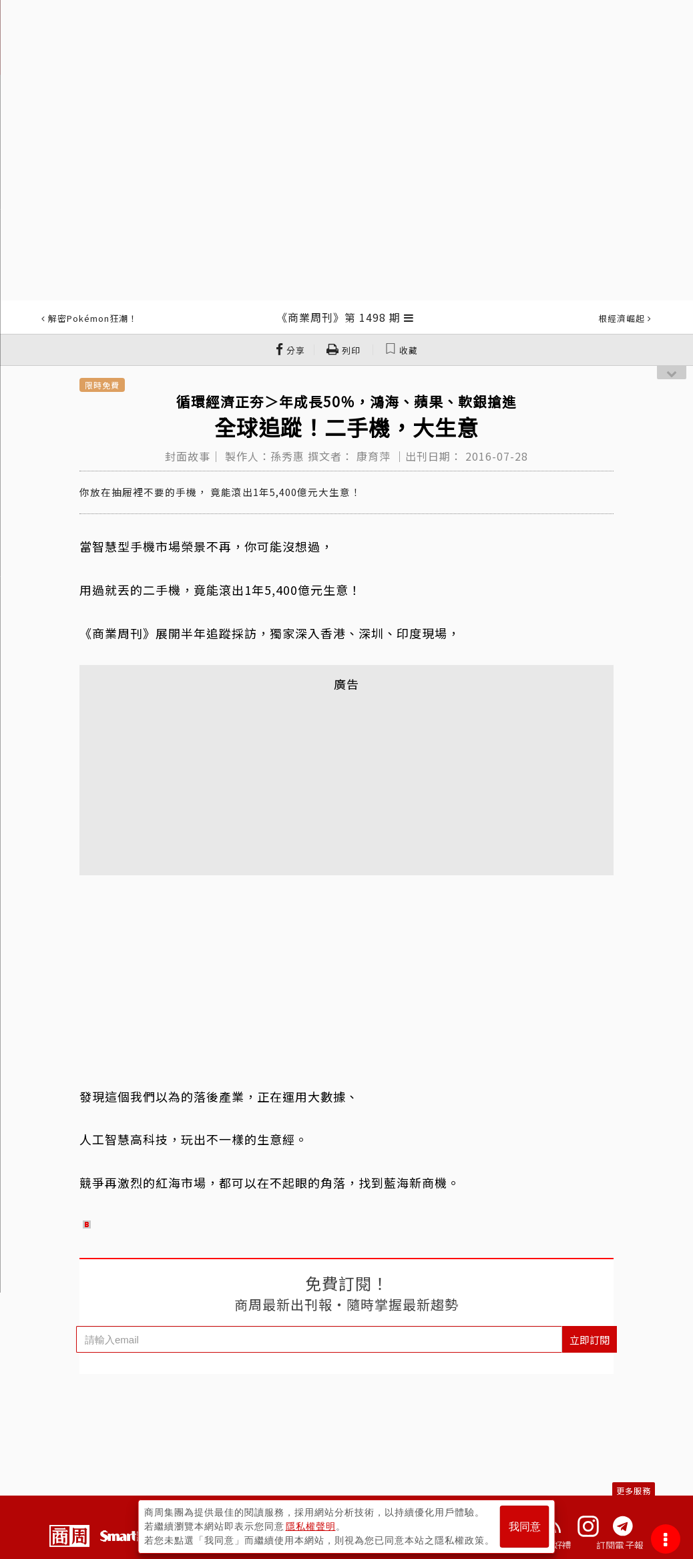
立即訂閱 (589, 1340)
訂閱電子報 (620, 1545)
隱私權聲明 (311, 1526)
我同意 (525, 1526)
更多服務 (633, 1490)
